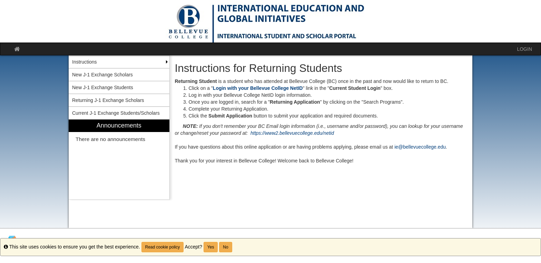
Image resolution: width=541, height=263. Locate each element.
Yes (210, 247)
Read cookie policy (162, 247)
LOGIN (524, 49)
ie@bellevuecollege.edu (420, 147)
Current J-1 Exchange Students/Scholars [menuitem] (116, 113)
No (225, 247)
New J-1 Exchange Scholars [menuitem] (102, 74)
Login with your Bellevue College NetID (258, 88)
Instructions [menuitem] (84, 62)
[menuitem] (119, 159)
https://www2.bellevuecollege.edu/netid (292, 133)
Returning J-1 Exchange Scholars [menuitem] (108, 100)
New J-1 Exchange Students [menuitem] (102, 87)
